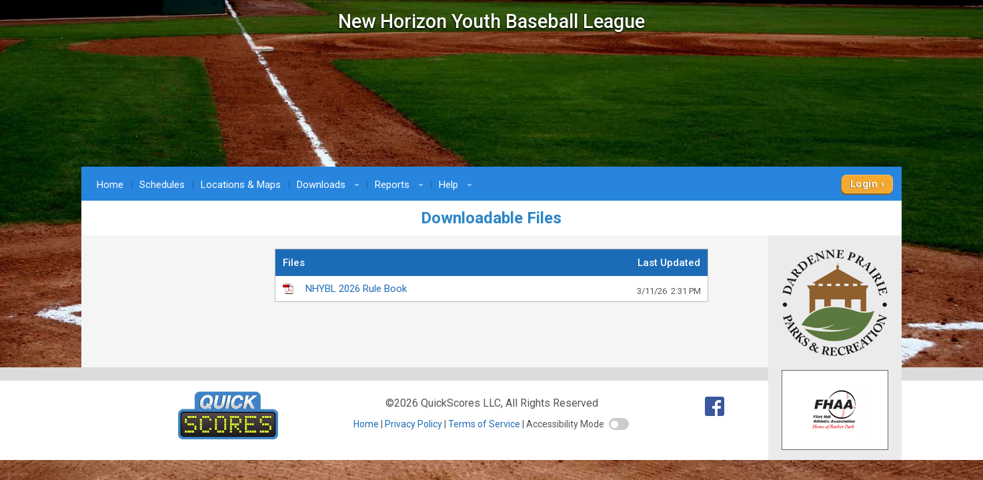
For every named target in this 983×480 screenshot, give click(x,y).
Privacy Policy (413, 424)
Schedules (162, 185)
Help (457, 185)
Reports (401, 185)
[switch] (619, 424)
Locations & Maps (241, 185)
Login (864, 184)
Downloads (330, 185)
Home (110, 185)
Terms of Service (484, 424)
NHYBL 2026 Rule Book (503, 289)
